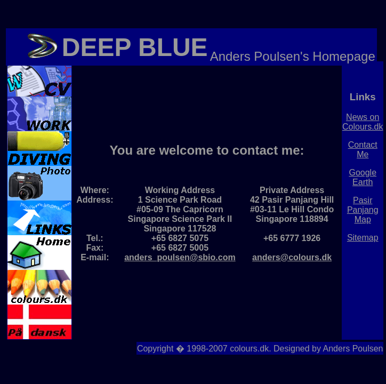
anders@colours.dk (292, 257)
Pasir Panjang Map (363, 210)
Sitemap (363, 237)
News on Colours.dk (362, 122)
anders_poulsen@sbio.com (180, 257)
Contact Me (362, 149)
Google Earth (362, 177)
